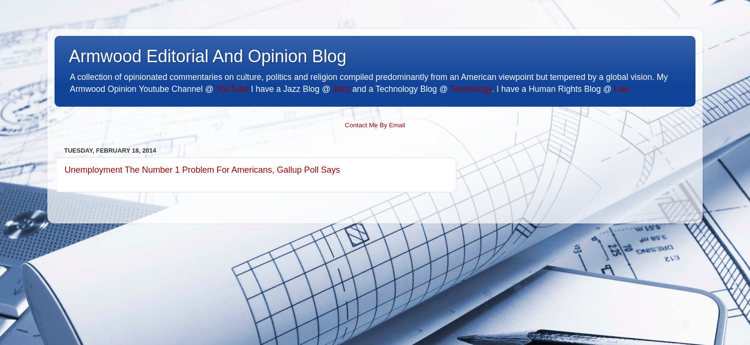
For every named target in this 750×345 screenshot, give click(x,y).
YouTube (232, 89)
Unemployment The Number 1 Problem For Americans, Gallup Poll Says (202, 170)
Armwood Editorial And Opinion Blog (207, 56)
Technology (471, 89)
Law (621, 89)
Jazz (341, 89)
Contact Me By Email (375, 125)
